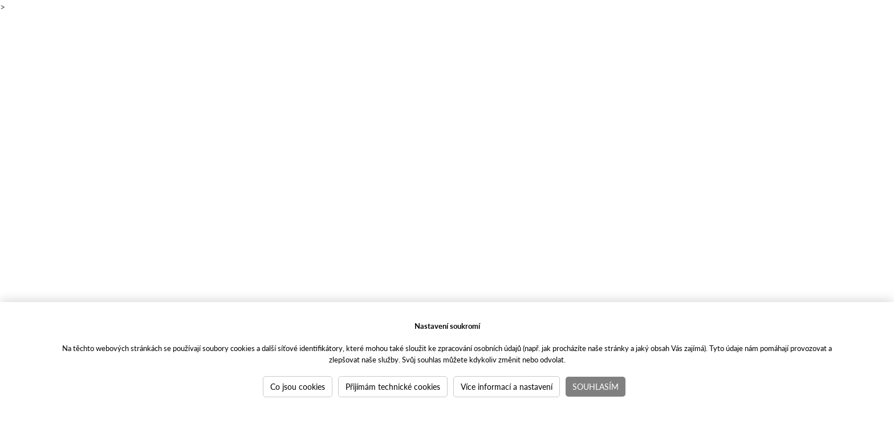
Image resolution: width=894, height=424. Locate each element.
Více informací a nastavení (506, 386)
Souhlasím (595, 386)
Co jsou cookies (297, 386)
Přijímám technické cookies (393, 386)
